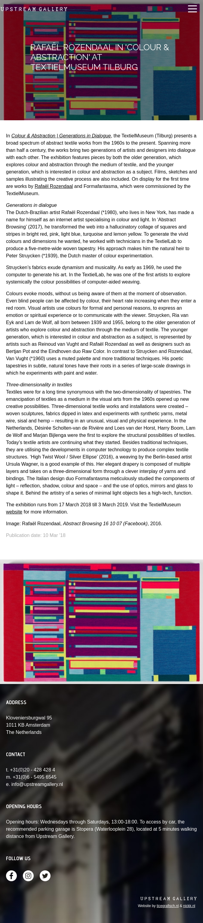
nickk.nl (189, 906)
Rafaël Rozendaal (54, 186)
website (14, 511)
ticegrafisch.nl (168, 906)
